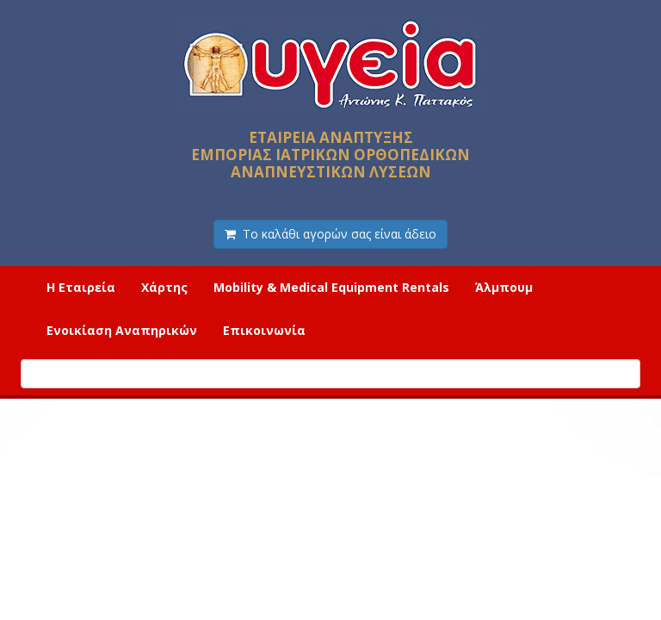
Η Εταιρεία (80, 287)
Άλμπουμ (504, 287)
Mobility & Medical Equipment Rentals (331, 287)
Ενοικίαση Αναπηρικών (121, 330)
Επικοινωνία (264, 330)
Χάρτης (164, 287)
